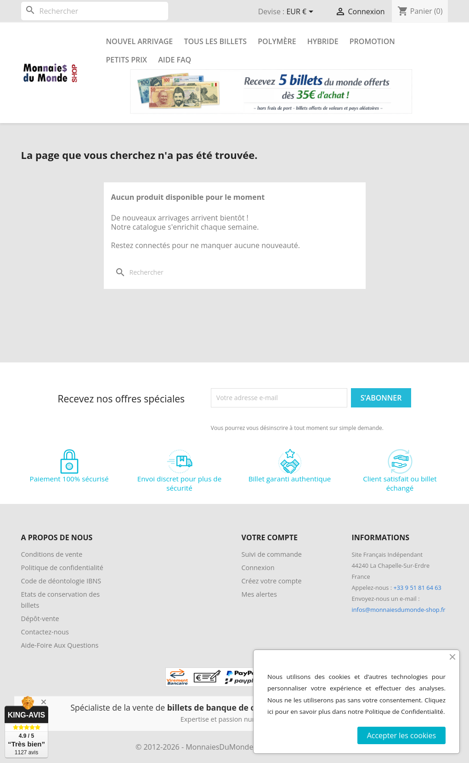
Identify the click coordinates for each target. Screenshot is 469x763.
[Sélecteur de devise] (301, 12)
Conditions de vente (52, 554)
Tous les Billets (215, 41)
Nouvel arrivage (139, 41)
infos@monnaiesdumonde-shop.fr (399, 609)
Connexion (258, 567)
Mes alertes (259, 594)
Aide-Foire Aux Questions (60, 645)
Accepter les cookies (401, 735)
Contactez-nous (45, 631)
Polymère (277, 41)
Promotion (372, 41)
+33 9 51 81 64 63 (417, 587)
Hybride (323, 41)
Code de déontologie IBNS (61, 580)
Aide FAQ (174, 60)
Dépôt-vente (40, 618)
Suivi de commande (272, 554)
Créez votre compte (272, 580)
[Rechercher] (94, 11)
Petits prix (126, 60)
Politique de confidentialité (62, 567)
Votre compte (270, 537)
